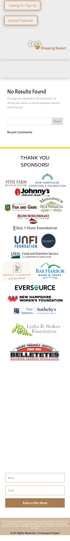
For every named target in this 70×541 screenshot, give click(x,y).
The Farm (15, 418)
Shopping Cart (19, 422)
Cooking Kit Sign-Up (22, 5)
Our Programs (19, 413)
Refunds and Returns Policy (29, 432)
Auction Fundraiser (20, 20)
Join (11, 408)
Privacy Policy (18, 427)
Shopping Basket (50, 48)
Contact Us (16, 403)
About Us (15, 398)
